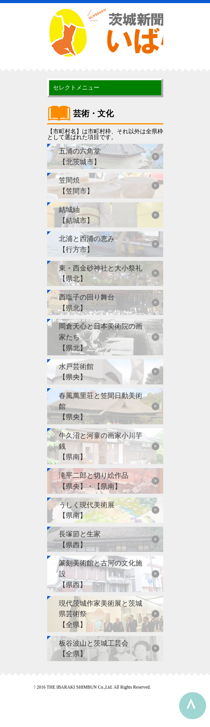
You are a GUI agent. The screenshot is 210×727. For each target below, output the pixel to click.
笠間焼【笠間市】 (76, 185)
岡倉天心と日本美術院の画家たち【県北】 (100, 336)
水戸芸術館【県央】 (76, 371)
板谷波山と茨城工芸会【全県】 (93, 648)
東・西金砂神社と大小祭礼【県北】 (100, 273)
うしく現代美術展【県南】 (86, 510)
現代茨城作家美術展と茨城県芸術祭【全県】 (100, 614)
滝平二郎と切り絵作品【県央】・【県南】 (93, 480)
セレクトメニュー (76, 87)
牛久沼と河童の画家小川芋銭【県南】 (100, 446)
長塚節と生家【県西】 (80, 539)
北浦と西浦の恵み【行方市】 (86, 243)
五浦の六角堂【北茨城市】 (80, 156)
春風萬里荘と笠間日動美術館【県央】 (100, 406)
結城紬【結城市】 (76, 214)
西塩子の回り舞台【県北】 (86, 302)
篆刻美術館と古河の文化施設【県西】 (100, 573)
